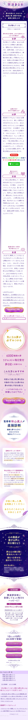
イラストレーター (5, 708)
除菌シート (13, 708)
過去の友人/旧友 (10, 698)
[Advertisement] (14, 94)
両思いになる (15, 694)
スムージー (13, 711)
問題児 (8, 711)
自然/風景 (18, 29)
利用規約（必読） (9, 662)
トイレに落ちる (11, 696)
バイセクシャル (8, 701)
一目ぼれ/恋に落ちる (6, 694)
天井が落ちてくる (20, 696)
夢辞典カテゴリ (11, 29)
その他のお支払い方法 (14, 660)
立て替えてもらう (21, 711)
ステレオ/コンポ (19, 698)
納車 (4, 711)
